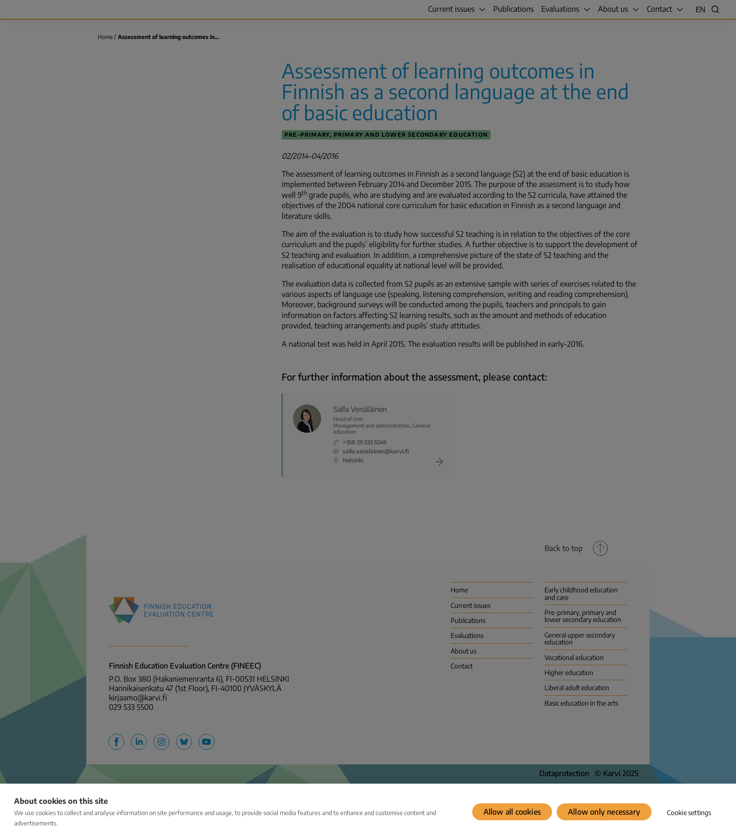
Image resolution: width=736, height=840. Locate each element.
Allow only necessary (604, 812)
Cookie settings (689, 813)
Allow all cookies (512, 812)
